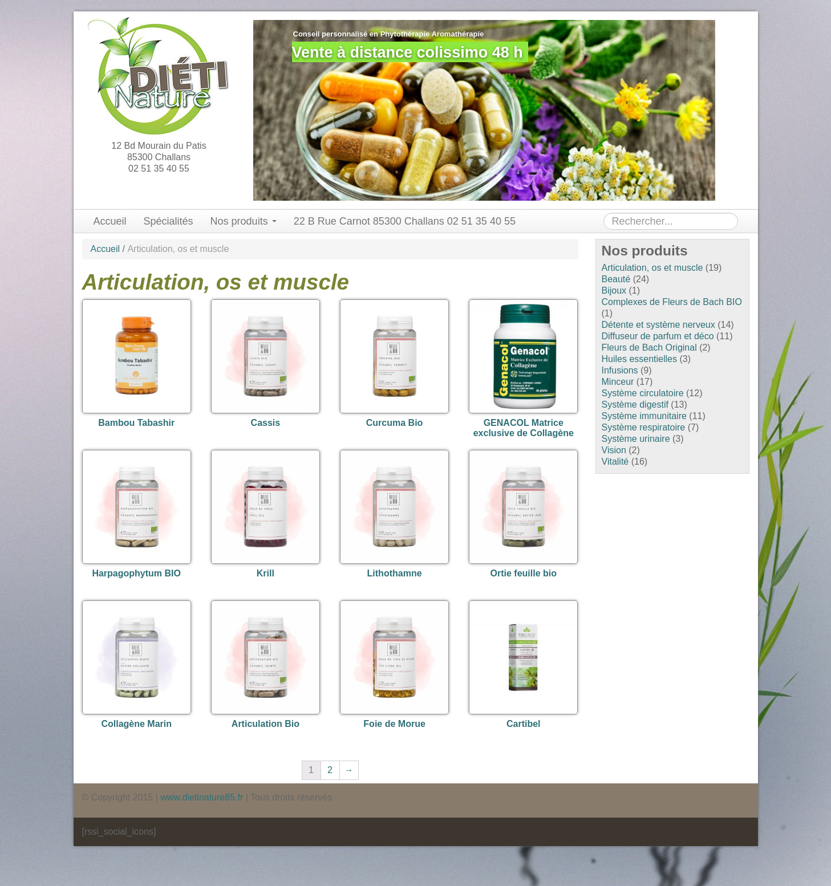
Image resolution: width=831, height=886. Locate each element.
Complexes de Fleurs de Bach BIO (672, 302)
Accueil (110, 221)
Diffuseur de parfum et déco (658, 336)
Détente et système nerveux (658, 325)
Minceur (618, 382)
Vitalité (615, 461)
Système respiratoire (644, 427)
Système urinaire (636, 439)
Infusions (620, 370)
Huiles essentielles (640, 359)
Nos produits (243, 221)
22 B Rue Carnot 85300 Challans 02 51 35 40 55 (405, 221)
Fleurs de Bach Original (649, 347)
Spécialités (168, 221)
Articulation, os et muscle (652, 268)
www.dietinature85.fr (201, 797)
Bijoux (614, 290)
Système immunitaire (644, 416)
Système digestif (635, 404)
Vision (614, 450)
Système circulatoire (643, 393)
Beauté (616, 279)
